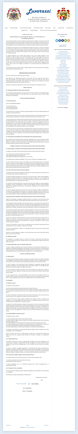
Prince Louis (63, 63)
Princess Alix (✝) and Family (63, 82)
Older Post (46, 425)
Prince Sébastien (63, 66)
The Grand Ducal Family (25, 27)
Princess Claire (63, 61)
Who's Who (48, 27)
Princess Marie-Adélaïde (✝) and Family (63, 79)
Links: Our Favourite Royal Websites (48, 30)
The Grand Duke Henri (63, 51)
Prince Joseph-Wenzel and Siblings (63, 93)
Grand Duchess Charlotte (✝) (63, 76)
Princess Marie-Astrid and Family (63, 67)
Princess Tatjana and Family (63, 98)
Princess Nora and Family (63, 102)
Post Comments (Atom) (30, 427)
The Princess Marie (63, 89)
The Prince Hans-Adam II (63, 87)
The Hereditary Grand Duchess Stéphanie (63, 58)
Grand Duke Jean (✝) (63, 54)
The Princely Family (38, 27)
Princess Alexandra (63, 64)
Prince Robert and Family (63, 73)
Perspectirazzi (70, 27)
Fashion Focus (24, 30)
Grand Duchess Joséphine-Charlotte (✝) (63, 55)
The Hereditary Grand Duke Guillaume (63, 57)
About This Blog (13, 27)
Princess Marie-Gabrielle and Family (63, 80)
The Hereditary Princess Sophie (63, 92)
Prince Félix (63, 60)
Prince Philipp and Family (63, 99)
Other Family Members (63, 103)
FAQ (54, 27)
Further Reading (34, 30)
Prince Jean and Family (63, 69)
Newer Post (8, 425)
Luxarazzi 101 (61, 27)
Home (6, 27)
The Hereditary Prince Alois (63, 90)
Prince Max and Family (63, 95)
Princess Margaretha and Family (63, 70)
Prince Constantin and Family (63, 96)
